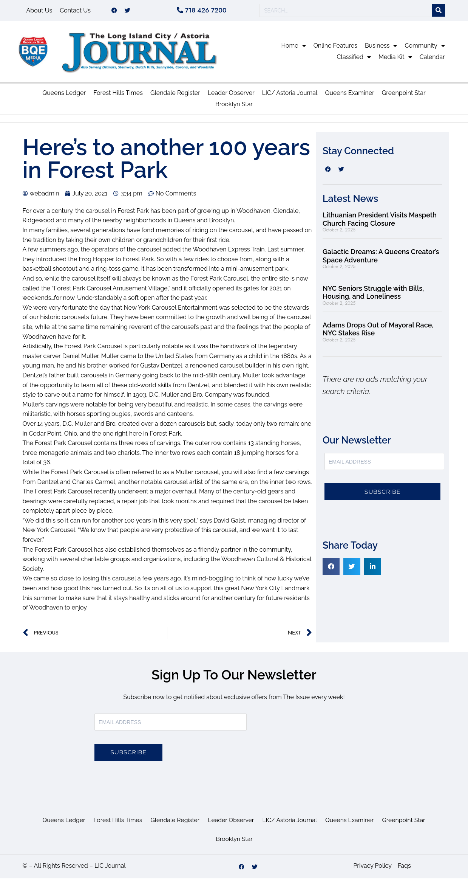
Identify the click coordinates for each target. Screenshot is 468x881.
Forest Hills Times (118, 95)
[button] (331, 568)
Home (293, 48)
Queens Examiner (349, 95)
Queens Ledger (64, 95)
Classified (354, 59)
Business (381, 48)
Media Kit (395, 59)
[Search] (438, 12)
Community (425, 48)
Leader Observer (231, 95)
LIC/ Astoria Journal (290, 95)
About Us (39, 11)
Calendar (432, 59)
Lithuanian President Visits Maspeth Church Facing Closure (380, 222)
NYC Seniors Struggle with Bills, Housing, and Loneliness (373, 295)
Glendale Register (175, 95)
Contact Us (75, 11)
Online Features (335, 48)
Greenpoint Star (404, 95)
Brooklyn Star (234, 106)
